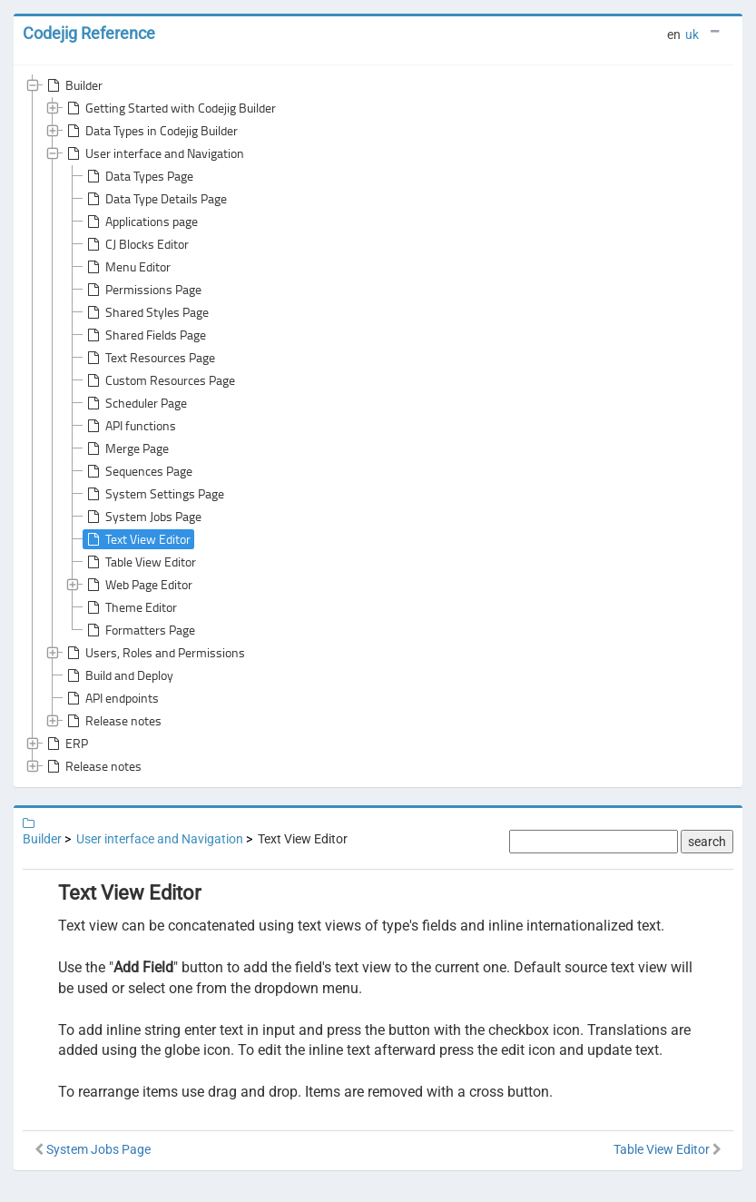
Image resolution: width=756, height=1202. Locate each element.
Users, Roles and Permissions (154, 653)
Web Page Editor (137, 585)
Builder (73, 85)
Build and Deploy (118, 675)
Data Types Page (138, 176)
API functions (129, 426)
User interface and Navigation (154, 153)
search (707, 841)
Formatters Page (139, 630)
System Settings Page (153, 494)
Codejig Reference (89, 33)
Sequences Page (137, 471)
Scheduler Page (135, 403)
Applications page (140, 222)
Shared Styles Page (146, 312)
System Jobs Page (142, 517)
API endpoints (111, 698)
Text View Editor (137, 539)
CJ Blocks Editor (136, 244)
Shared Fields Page (144, 335)
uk (692, 34)
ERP (66, 744)
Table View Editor (139, 562)
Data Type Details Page (155, 199)
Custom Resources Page (159, 380)
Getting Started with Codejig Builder (170, 108)
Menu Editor (127, 267)
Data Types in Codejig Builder (151, 131)
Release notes (113, 721)
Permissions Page (142, 290)
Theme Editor (130, 607)
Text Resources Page (149, 358)
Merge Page (126, 448)
